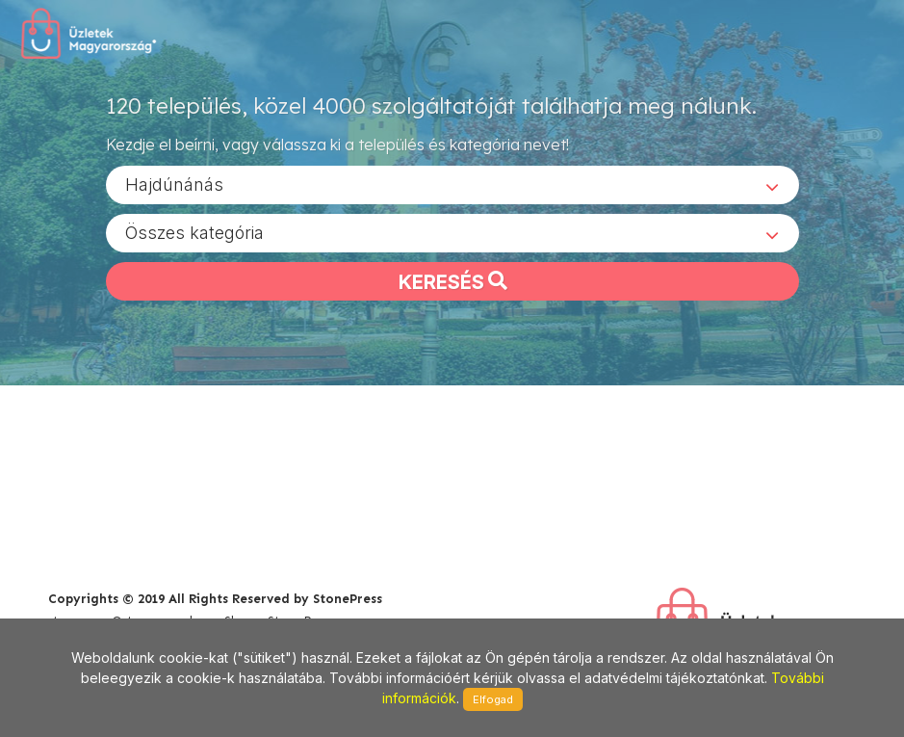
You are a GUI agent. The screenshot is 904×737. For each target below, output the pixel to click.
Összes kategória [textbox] (194, 232)
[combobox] (452, 184)
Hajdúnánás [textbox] (174, 183)
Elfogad (493, 699)
